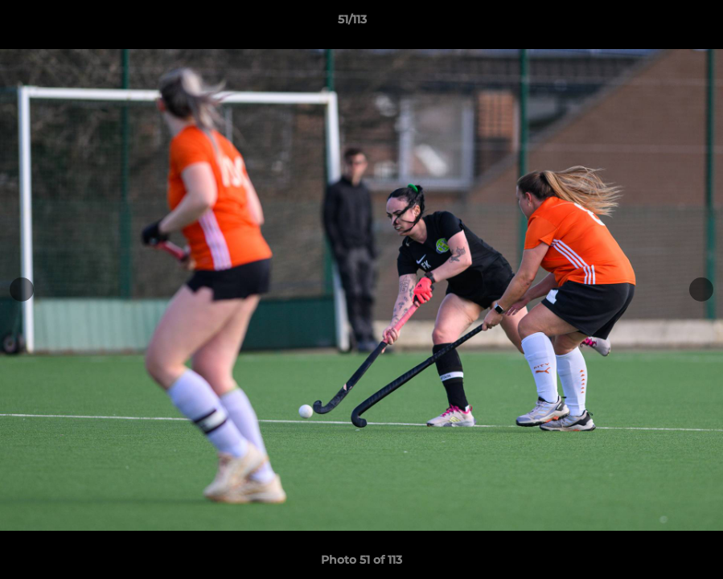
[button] (655, 23)
